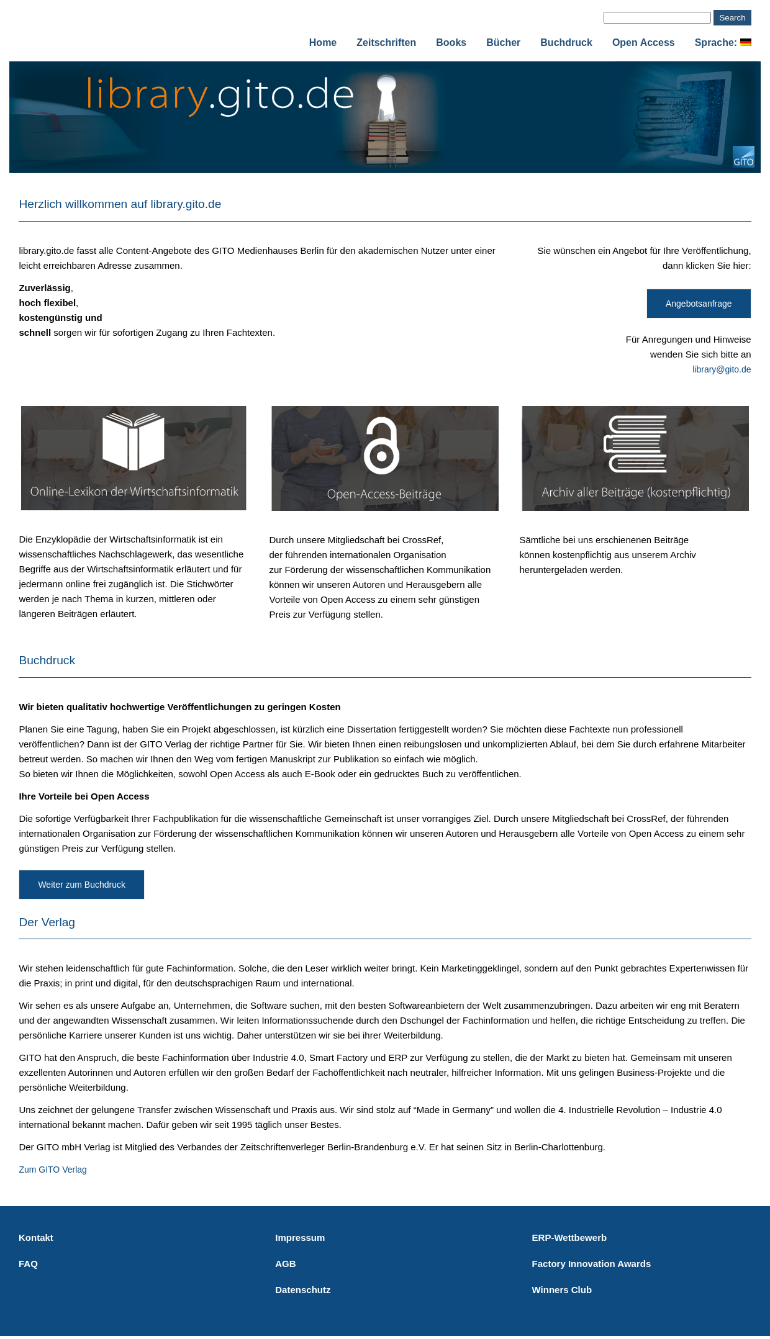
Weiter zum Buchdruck (81, 885)
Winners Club (562, 1289)
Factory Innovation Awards (591, 1263)
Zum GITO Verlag (52, 1169)
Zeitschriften (386, 42)
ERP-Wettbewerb (569, 1237)
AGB (285, 1263)
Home (323, 42)
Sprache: (723, 42)
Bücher (503, 42)
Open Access (643, 42)
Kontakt (36, 1237)
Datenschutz (302, 1289)
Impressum (300, 1237)
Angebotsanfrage (699, 304)
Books (451, 42)
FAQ (28, 1263)
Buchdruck (566, 42)
